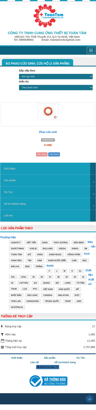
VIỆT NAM (48, 289)
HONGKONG (33, 301)
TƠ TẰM (80, 283)
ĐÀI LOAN (32, 295)
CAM (74, 261)
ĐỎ (29, 255)
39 (67, 277)
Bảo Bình (79, 243)
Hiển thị (24, 81)
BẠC (85, 261)
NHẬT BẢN (16, 295)
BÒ (57, 283)
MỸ (77, 289)
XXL (13, 277)
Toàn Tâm (16, 255)
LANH (67, 283)
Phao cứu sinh (48, 132)
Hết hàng (41, 154)
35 (33, 277)
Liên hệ (8, 215)
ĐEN (27, 266)
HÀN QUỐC (64, 289)
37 (50, 277)
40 (75, 277)
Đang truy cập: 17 (47, 367)
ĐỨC (77, 295)
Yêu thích (54, 154)
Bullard (48, 249)
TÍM (29, 261)
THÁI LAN (15, 301)
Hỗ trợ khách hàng (15, 203)
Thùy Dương (61, 243)
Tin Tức (8, 192)
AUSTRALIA (17, 307)
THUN (14, 289)
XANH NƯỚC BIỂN (57, 261)
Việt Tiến (31, 243)
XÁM (39, 261)
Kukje (33, 249)
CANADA (47, 295)
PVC (35, 289)
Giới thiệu (9, 168)
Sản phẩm (10, 180)
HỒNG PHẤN (74, 255)
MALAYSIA (63, 295)
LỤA (25, 289)
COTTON (23, 283)
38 (58, 277)
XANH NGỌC (55, 255)
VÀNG (40, 255)
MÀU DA (15, 266)
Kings (75, 249)
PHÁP (68, 301)
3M (85, 249)
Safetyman (17, 249)
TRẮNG (39, 266)
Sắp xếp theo (27, 70)
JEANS (46, 283)
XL (80, 271)
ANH (79, 301)
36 (42, 277)
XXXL (23, 277)
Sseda (62, 249)
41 (83, 277)
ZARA (45, 243)
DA (35, 283)
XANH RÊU (16, 261)
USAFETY (15, 243)
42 (12, 283)
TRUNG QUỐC (52, 301)
